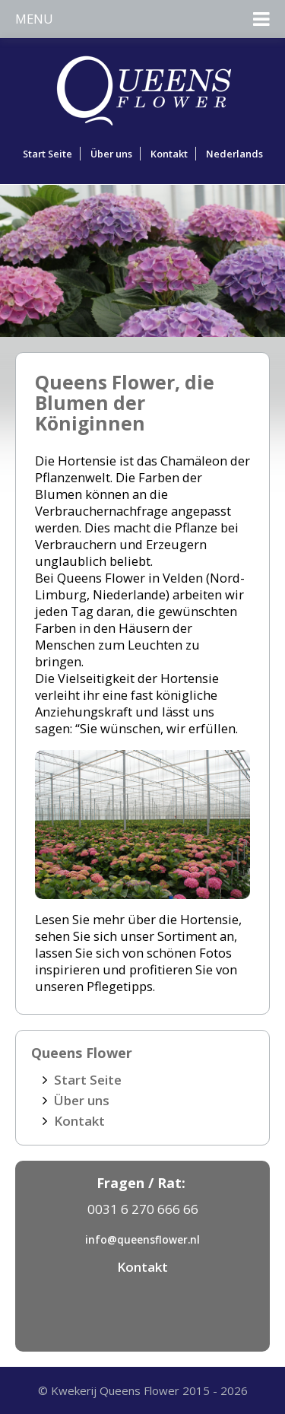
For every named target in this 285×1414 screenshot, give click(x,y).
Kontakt (169, 153)
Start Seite (47, 153)
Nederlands (234, 153)
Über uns (111, 153)
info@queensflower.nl (142, 1239)
